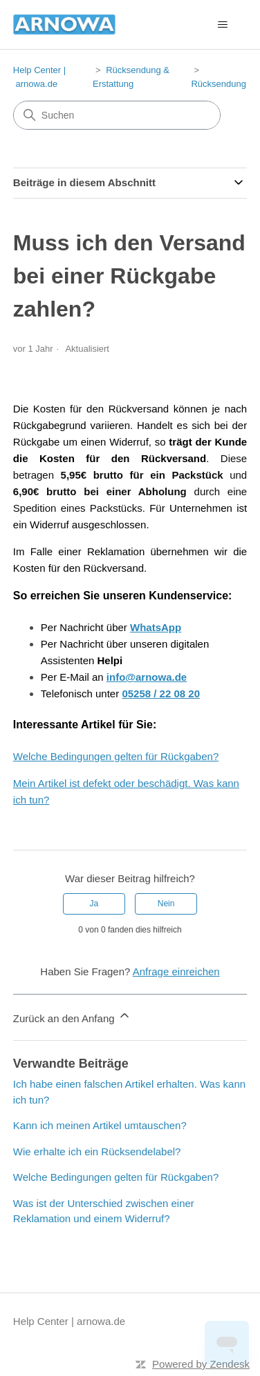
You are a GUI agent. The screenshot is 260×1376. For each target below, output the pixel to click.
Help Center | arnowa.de (69, 1321)
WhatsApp (155, 627)
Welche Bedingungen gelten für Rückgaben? (116, 756)
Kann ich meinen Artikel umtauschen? (100, 1125)
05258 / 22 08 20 (161, 693)
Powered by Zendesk (201, 1364)
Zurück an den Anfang (72, 1016)
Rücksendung (218, 84)
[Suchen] (117, 115)
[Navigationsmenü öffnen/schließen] (222, 25)
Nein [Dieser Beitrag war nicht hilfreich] (166, 903)
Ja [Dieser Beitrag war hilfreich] (94, 903)
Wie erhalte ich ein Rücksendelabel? (97, 1151)
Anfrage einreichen (176, 971)
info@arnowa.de (146, 677)
